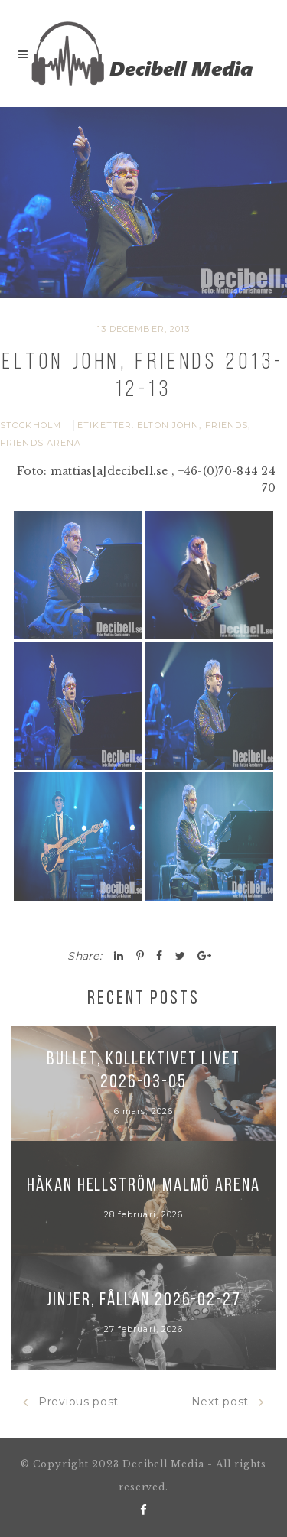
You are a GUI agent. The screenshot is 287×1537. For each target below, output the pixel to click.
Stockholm (30, 425)
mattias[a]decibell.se (111, 471)
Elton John (168, 425)
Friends (227, 425)
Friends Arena (40, 442)
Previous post (71, 1402)
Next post (227, 1402)
